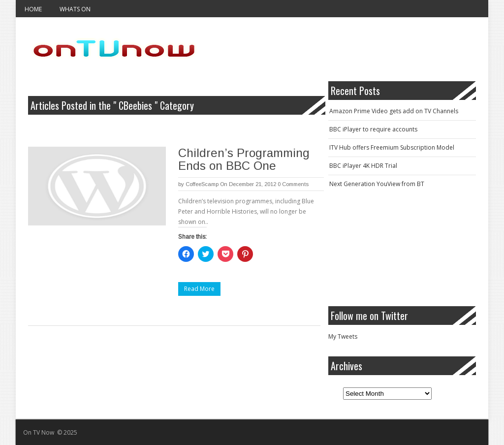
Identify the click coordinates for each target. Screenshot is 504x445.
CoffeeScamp (202, 184)
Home (33, 9)
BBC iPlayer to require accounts (373, 129)
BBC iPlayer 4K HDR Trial (363, 165)
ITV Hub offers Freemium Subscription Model (391, 147)
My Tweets (342, 336)
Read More (199, 289)
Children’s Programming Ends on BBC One (244, 159)
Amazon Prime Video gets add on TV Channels (393, 111)
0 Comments (293, 184)
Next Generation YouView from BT (376, 184)
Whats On (75, 9)
